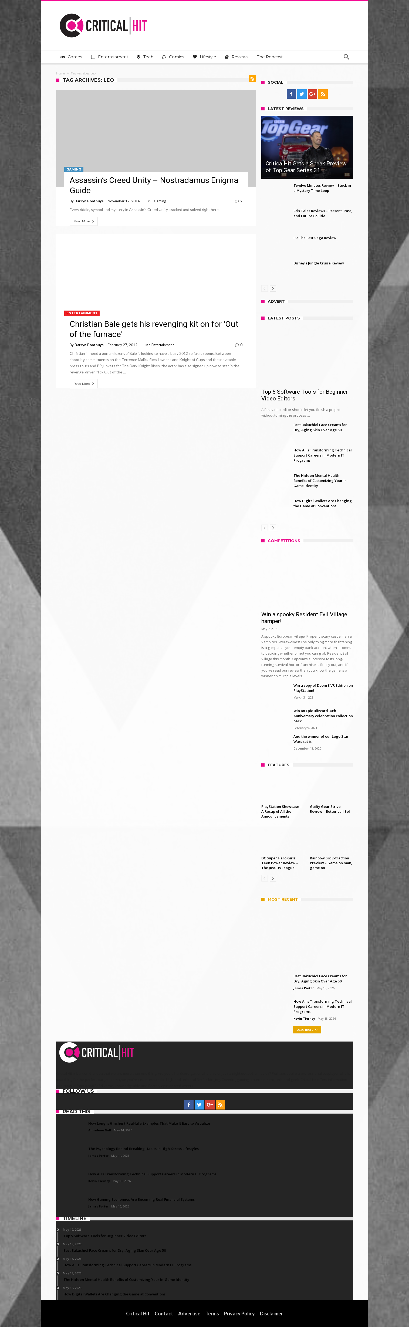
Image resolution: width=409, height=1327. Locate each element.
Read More (84, 221)
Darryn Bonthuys (89, 201)
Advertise (189, 1313)
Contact (164, 1313)
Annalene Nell (99, 1130)
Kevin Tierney (304, 1018)
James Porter (303, 988)
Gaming (73, 169)
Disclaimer (271, 1313)
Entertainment (81, 313)
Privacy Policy (239, 1313)
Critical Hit (138, 1313)
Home (60, 73)
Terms (212, 1313)
